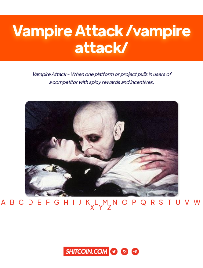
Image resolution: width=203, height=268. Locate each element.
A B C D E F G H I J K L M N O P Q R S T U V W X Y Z (101, 204)
